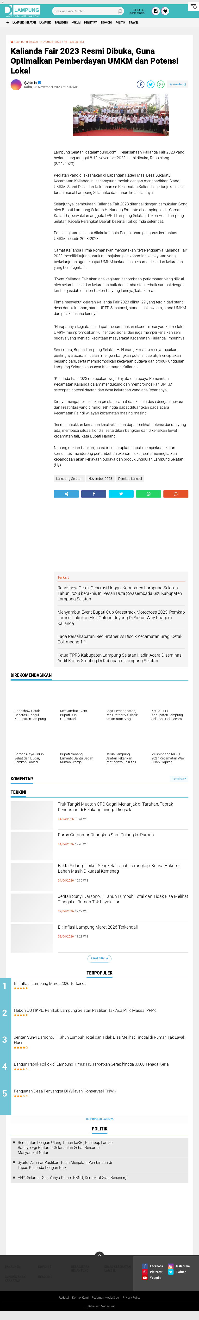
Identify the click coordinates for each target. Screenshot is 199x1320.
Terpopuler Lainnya (99, 1127)
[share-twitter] (151, 84)
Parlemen (76, 23)
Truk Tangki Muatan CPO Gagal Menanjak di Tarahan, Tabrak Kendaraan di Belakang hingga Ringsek (121, 813)
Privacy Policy (136, 1306)
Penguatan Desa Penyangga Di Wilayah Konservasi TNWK (93, 1100)
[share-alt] (66, 494)
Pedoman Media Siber (106, 1306)
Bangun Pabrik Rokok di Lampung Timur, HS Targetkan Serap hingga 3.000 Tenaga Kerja (105, 1074)
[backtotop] (99, 1265)
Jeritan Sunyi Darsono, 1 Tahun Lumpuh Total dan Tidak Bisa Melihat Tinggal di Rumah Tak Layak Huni (119, 905)
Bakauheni (13, 1275)
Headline (45, 1285)
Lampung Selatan (30, 23)
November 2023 (56, 41)
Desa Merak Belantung (80, 1277)
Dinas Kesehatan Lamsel (117, 1277)
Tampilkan (179, 778)
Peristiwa (114, 23)
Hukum (95, 23)
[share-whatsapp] (161, 84)
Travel (168, 23)
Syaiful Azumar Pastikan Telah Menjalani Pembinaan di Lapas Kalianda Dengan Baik (65, 1174)
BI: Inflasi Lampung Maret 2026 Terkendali (115, 928)
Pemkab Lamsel (82, 41)
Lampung (56, 23)
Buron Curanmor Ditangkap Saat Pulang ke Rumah (116, 840)
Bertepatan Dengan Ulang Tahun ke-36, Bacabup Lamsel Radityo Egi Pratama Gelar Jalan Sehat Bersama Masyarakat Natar (65, 1156)
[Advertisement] (30, 166)
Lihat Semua (99, 958)
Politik (151, 23)
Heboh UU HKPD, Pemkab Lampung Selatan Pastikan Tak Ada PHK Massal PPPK (104, 1016)
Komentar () (177, 84)
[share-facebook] (140, 84)
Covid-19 (44, 1275)
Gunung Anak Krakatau (15, 1287)
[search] (88, 11)
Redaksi (59, 1306)
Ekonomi (133, 23)
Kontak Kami (77, 1306)
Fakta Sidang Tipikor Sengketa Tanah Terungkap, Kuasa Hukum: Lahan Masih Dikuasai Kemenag (111, 875)
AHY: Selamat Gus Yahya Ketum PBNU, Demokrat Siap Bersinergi (72, 1186)
